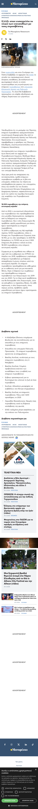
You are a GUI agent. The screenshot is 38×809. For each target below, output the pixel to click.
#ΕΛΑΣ (14, 13)
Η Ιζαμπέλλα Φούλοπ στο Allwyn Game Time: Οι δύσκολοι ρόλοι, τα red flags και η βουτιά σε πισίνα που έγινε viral (25, 597)
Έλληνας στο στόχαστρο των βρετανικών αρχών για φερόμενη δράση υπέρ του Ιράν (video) (18, 509)
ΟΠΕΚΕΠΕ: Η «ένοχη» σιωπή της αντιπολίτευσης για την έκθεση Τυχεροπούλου (19, 496)
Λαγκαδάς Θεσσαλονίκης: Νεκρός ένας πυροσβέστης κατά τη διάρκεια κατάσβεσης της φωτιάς (20, 403)
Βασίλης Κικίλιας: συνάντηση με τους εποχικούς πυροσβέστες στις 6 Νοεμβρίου (20, 360)
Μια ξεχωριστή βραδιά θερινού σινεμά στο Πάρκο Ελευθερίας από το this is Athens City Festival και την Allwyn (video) (18, 578)
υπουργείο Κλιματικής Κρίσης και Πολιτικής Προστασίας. (17, 89)
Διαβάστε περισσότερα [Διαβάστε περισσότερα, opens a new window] (8, 784)
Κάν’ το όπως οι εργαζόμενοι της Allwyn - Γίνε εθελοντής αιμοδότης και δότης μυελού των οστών (25, 609)
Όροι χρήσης (19, 761)
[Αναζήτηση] (35, 4)
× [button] (35, 769)
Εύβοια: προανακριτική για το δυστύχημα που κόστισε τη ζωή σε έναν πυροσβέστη (20, 380)
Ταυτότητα (19, 765)
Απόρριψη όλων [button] (27, 800)
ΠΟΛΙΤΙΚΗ (14, 490)
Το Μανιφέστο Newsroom (19, 32)
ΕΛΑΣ (31, 75)
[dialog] (19, 788)
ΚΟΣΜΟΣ (14, 515)
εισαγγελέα (10, 72)
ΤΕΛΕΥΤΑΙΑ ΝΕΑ (12, 472)
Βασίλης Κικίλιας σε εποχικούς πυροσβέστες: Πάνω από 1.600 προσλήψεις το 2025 (17, 394)
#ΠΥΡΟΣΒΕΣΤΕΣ (6, 13)
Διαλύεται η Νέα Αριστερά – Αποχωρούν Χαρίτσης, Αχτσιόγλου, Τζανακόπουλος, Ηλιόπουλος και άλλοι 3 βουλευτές (17, 483)
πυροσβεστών (14, 87)
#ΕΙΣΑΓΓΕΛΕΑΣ (22, 13)
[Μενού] (3, 4)
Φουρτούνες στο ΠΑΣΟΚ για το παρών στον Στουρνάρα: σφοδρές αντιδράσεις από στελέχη (18, 523)
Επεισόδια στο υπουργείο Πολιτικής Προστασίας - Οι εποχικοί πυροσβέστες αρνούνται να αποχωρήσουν (20, 351)
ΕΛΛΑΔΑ (5, 11)
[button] (19, 806)
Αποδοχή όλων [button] (9, 800)
